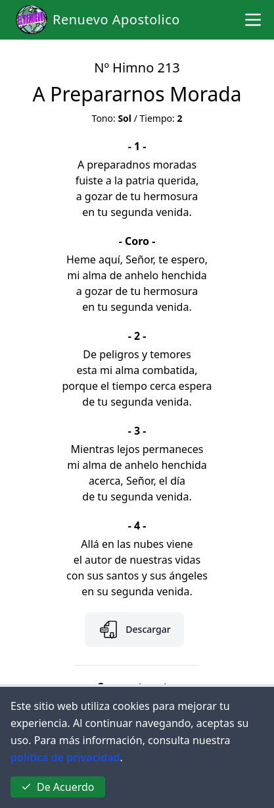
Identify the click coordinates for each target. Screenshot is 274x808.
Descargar (134, 629)
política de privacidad (65, 757)
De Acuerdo (58, 787)
